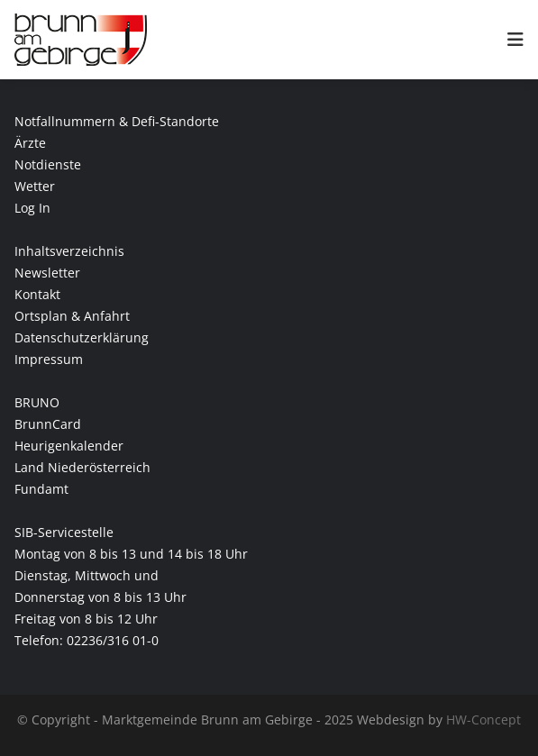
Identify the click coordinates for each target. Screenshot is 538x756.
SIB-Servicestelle (64, 532)
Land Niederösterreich (82, 467)
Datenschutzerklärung (81, 337)
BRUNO (36, 402)
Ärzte (30, 142)
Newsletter (47, 272)
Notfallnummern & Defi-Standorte (116, 121)
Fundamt (41, 488)
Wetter (34, 186)
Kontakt (37, 294)
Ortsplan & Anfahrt (72, 315)
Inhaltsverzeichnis (69, 251)
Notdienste (47, 164)
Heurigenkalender (68, 445)
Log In (32, 207)
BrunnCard (47, 424)
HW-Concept (483, 719)
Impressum (48, 359)
